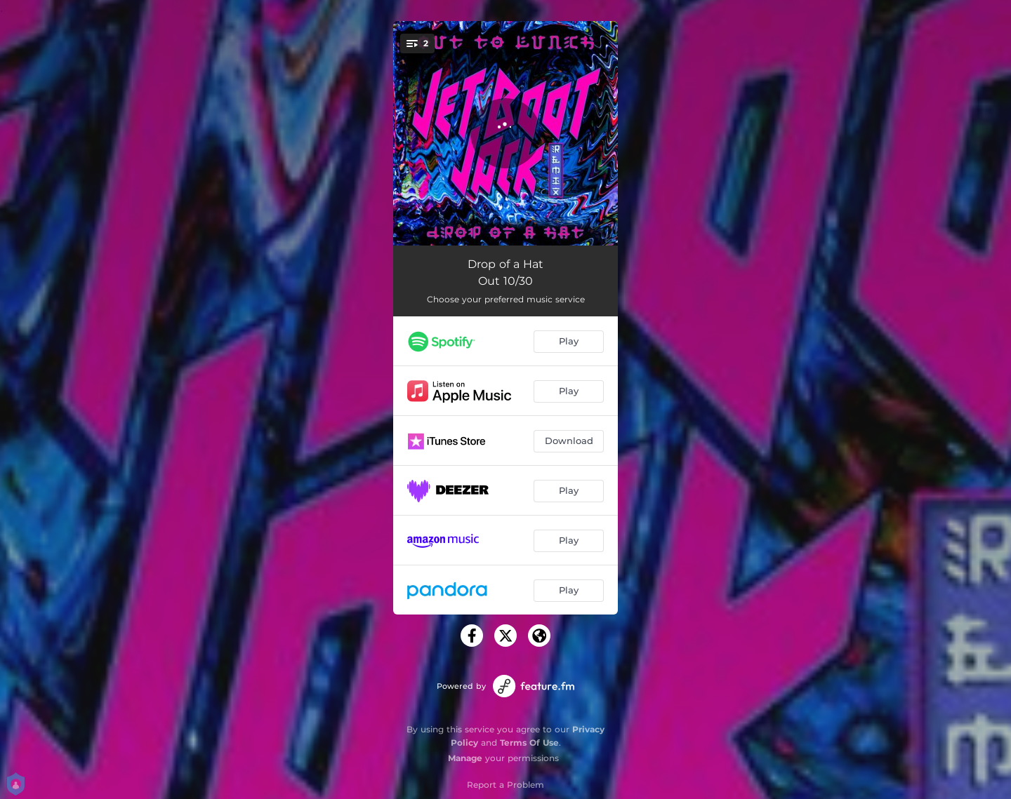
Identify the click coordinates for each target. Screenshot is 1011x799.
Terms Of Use (529, 742)
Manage (465, 758)
